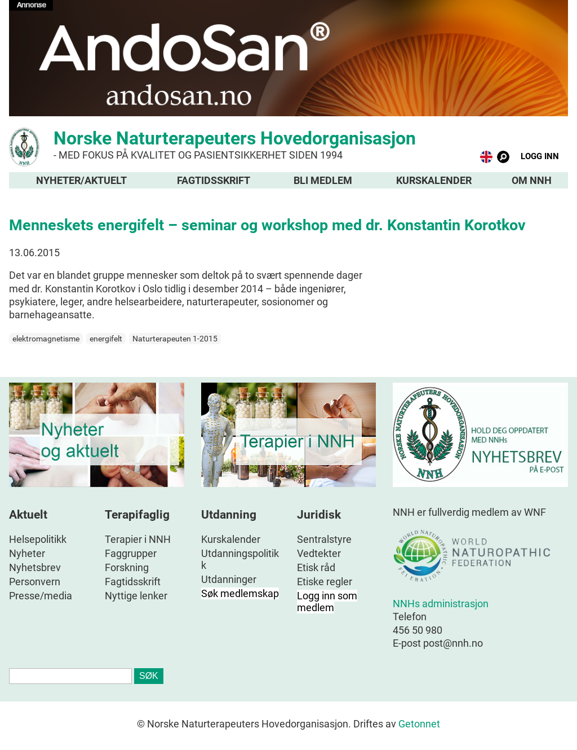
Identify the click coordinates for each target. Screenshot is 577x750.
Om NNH (532, 180)
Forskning (127, 567)
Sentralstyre (324, 539)
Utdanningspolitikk (240, 559)
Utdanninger (228, 579)
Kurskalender (434, 180)
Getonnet (419, 724)
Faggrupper (131, 553)
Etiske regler (324, 581)
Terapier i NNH (138, 539)
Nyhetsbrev (35, 567)
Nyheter (27, 553)
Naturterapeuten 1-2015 (175, 338)
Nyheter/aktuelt (81, 180)
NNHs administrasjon (441, 603)
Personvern (34, 581)
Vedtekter (319, 553)
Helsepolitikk (37, 539)
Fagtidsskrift (213, 180)
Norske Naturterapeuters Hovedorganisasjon (288, 144)
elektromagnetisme (45, 338)
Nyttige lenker (136, 596)
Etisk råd (316, 567)
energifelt (106, 338)
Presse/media (40, 596)
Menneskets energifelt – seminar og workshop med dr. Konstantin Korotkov (267, 225)
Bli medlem (323, 180)
